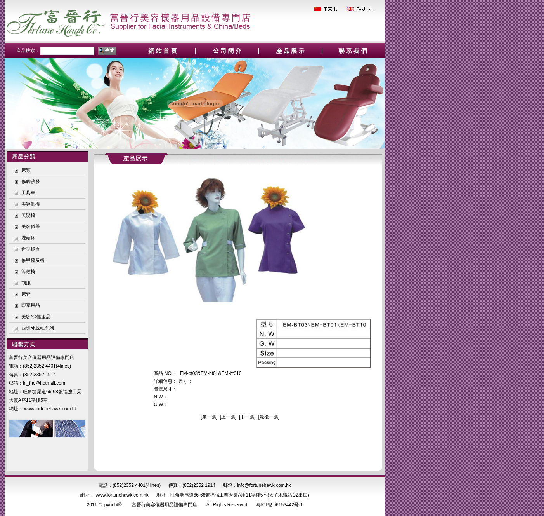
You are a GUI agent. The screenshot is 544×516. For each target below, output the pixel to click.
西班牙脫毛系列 (37, 328)
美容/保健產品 (35, 316)
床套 (26, 294)
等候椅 (28, 271)
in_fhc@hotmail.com (44, 383)
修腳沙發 (30, 181)
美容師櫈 (30, 204)
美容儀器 (30, 226)
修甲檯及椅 (33, 260)
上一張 (228, 417)
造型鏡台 (30, 249)
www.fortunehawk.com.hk (50, 408)
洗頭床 (28, 238)
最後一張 (269, 417)
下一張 (247, 417)
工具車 (28, 192)
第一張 (209, 417)
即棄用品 (30, 305)
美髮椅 (28, 215)
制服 (26, 283)
